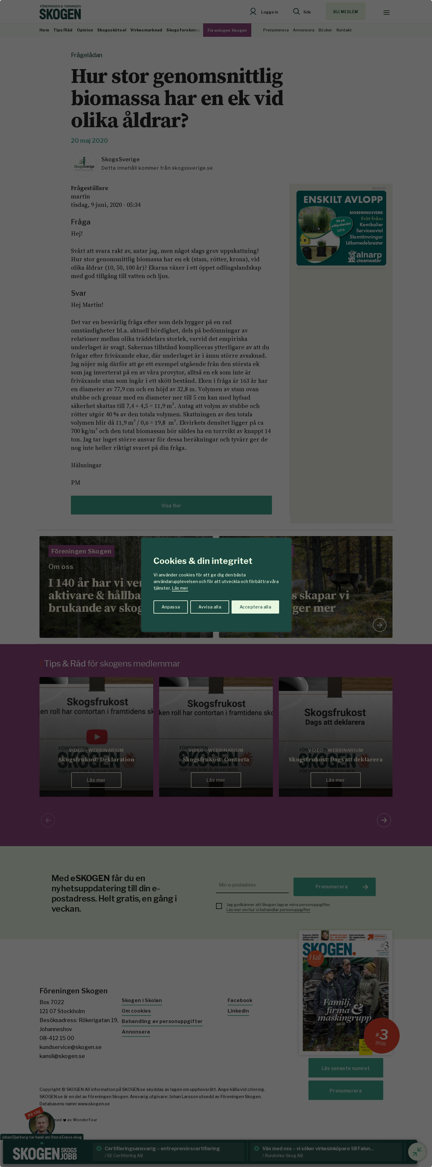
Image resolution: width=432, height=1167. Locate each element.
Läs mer (180, 588)
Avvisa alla (209, 606)
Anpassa (171, 606)
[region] (216, 583)
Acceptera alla (255, 606)
